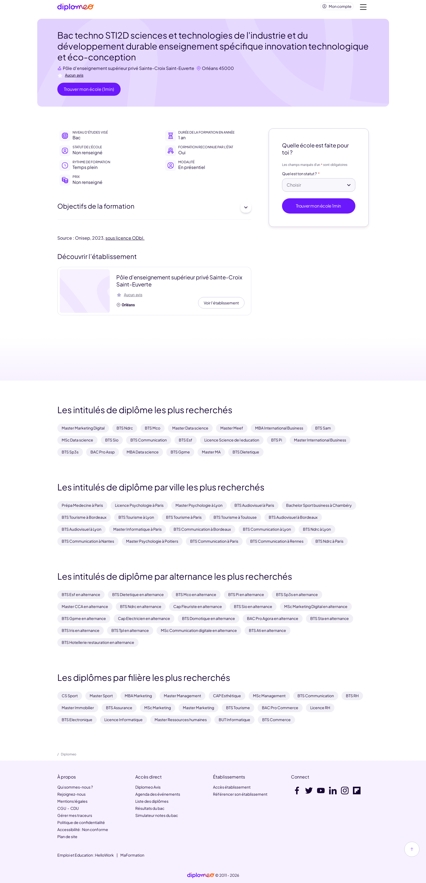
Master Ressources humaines (181, 719)
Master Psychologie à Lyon (199, 505)
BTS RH (352, 695)
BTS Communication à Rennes (276, 541)
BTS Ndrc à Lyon (317, 529)
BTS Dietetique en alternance (138, 594)
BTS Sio (111, 440)
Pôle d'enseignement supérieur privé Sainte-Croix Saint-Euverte (128, 70)
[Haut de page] (411, 849)
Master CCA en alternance (85, 606)
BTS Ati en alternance (267, 630)
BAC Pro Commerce (280, 707)
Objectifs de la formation (154, 209)
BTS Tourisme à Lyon (136, 517)
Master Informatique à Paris (137, 529)
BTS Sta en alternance (329, 618)
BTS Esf (185, 440)
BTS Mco (152, 428)
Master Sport (101, 695)
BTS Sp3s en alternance (297, 594)
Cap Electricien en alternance (144, 618)
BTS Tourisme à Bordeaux (84, 517)
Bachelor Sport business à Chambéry (319, 505)
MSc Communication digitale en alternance (199, 630)
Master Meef (231, 428)
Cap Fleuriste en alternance (197, 606)
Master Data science (190, 428)
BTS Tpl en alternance (130, 630)
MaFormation (132, 855)
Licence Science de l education (231, 440)
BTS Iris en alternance (80, 630)
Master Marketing (198, 707)
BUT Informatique (234, 719)
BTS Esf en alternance (81, 594)
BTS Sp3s (70, 451)
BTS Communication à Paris (214, 541)
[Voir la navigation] (363, 8)
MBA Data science (143, 451)
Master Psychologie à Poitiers (152, 541)
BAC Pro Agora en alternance (272, 618)
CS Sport (70, 695)
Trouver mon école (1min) (89, 91)
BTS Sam (323, 428)
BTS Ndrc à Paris (329, 541)
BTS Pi (276, 440)
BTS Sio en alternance (253, 606)
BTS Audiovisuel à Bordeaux (293, 517)
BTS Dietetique (246, 451)
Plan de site (67, 836)
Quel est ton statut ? (299, 176)
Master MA (211, 451)
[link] (200, 875)
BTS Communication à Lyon (267, 529)
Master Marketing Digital (83, 428)
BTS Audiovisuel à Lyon (81, 529)
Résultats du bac (149, 808)
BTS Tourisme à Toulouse (235, 517)
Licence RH (320, 707)
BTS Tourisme (238, 707)
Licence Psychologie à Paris (139, 505)
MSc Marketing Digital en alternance (315, 606)
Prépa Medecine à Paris (82, 505)
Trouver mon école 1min (319, 208)
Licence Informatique (123, 719)
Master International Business (320, 440)
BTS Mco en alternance (196, 594)
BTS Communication (148, 440)
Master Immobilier (78, 707)
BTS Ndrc (125, 428)
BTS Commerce (276, 719)
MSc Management (269, 695)
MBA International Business (279, 428)
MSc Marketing (157, 707)
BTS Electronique (77, 719)
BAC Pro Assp (102, 451)
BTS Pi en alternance (246, 594)
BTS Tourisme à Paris (184, 517)
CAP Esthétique (227, 695)
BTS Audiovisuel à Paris (254, 505)
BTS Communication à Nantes (88, 541)
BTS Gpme (180, 451)
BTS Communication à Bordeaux (202, 529)
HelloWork (104, 855)
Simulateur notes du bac (156, 815)
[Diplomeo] (75, 8)
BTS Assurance (119, 707)
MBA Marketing (138, 695)
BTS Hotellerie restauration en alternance (98, 642)
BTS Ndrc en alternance (140, 606)
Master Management (182, 695)
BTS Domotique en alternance (208, 618)
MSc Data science (77, 440)
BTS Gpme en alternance (84, 618)
